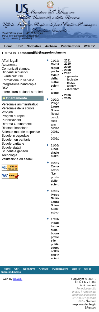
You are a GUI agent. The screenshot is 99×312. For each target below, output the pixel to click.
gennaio (72, 76)
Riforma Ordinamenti (17, 124)
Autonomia (9, 64)
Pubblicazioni (11, 120)
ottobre (71, 85)
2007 (67, 73)
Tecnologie (9, 155)
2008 (67, 70)
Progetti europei (13, 116)
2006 (67, 95)
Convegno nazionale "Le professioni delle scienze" (59, 175)
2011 (67, 60)
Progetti (7, 112)
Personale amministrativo (20, 104)
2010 (67, 63)
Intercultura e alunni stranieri (22, 92)
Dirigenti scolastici (15, 72)
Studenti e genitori (15, 151)
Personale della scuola (18, 108)
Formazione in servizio (18, 80)
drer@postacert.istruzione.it (24, 35)
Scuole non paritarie (16, 139)
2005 (67, 98)
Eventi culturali (12, 76)
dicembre (73, 89)
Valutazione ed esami (17, 159)
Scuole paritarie (13, 143)
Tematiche (26, 53)
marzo (71, 82)
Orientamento (16, 98)
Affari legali (10, 61)
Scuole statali (11, 147)
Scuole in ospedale (15, 135)
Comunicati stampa (15, 68)
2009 (67, 66)
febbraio (72, 79)
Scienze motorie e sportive (21, 132)
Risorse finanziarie (15, 128)
